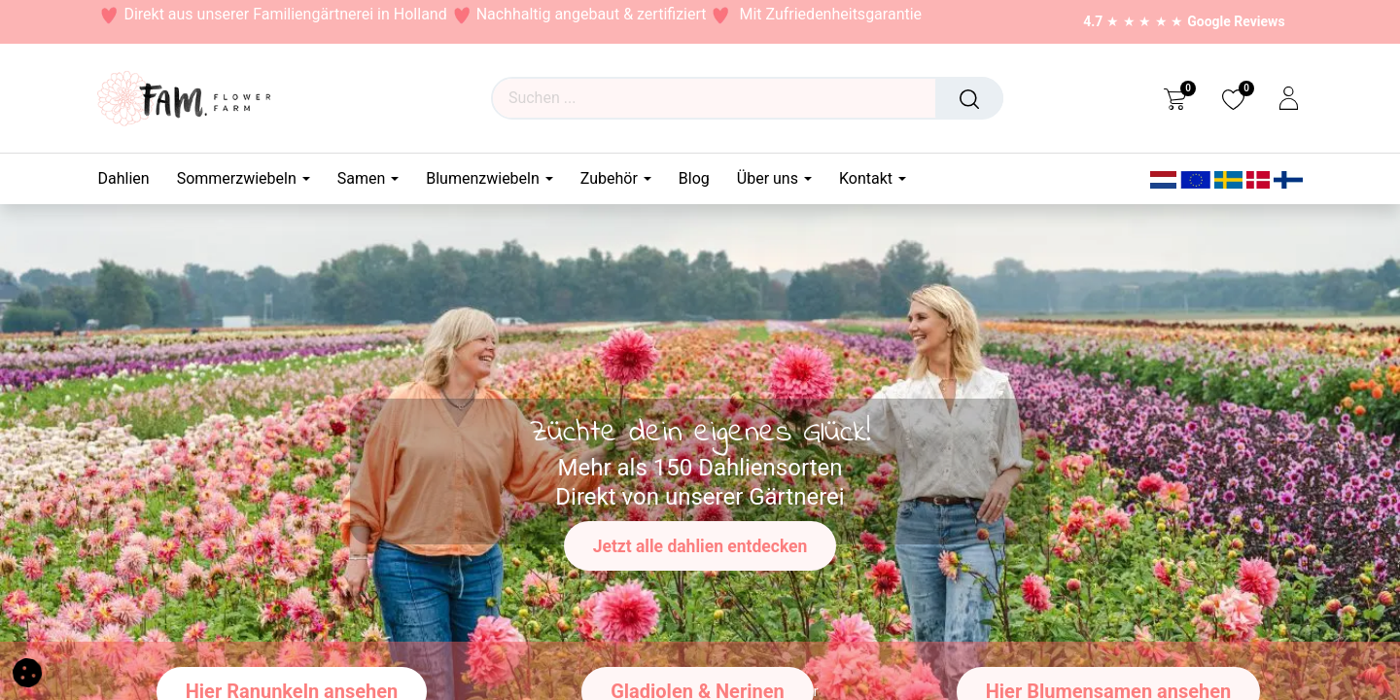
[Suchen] (969, 98)
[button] (27, 671)
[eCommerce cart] (1175, 98)
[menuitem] (130, 178)
